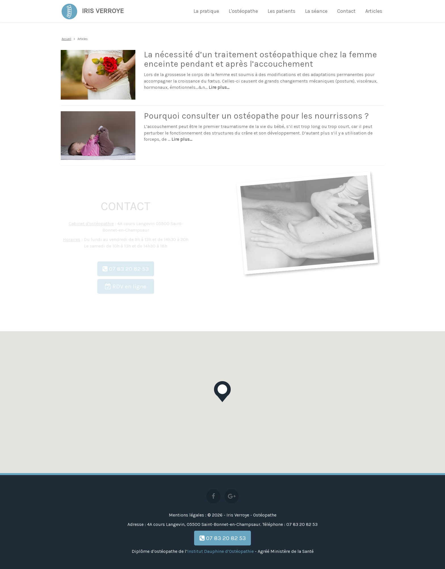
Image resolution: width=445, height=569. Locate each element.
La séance (316, 11)
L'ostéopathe (243, 11)
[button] (222, 391)
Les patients (281, 11)
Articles (373, 11)
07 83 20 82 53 (223, 538)
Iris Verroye (92, 10)
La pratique (206, 11)
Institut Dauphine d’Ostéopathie (220, 551)
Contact (346, 11)
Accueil (66, 39)
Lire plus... (219, 87)
